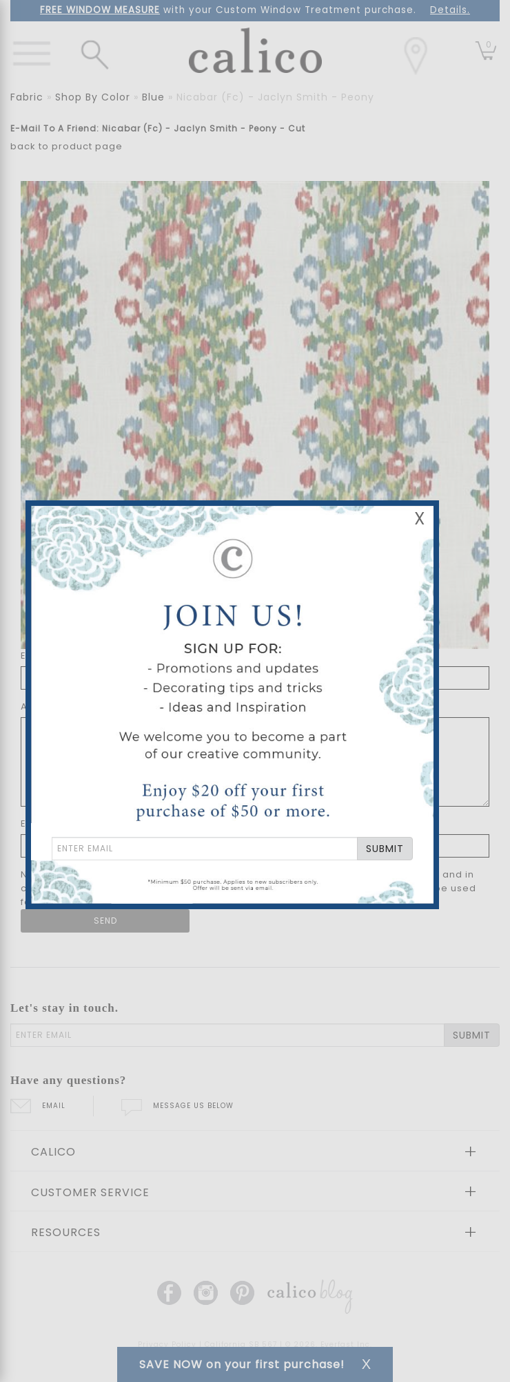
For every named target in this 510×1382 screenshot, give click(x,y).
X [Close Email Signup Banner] (419, 519)
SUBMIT (385, 848)
